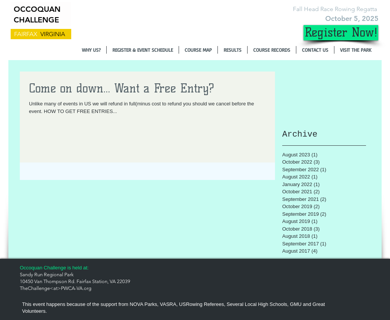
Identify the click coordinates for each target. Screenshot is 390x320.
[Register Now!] (341, 32)
